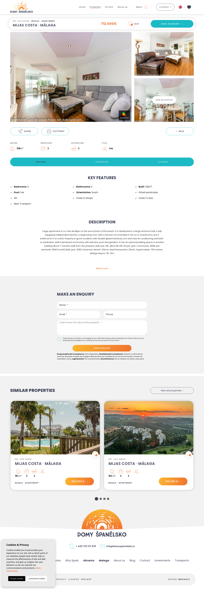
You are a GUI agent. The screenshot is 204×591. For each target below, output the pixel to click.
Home (82, 7)
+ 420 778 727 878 (86, 546)
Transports (182, 560)
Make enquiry (102, 348)
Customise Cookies (37, 578)
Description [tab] (102, 162)
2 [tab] (101, 499)
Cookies (74, 579)
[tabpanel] (55, 445)
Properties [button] (95, 7)
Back (181, 131)
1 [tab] (96, 499)
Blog (132, 560)
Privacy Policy (133, 338)
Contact (145, 560)
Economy (163, 162)
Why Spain (72, 560)
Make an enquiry (170, 23)
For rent (109, 7)
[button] (24, 131)
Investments (162, 560)
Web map (86, 579)
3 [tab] (104, 499)
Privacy (61, 579)
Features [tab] (41, 162)
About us (122, 7)
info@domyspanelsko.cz (120, 546)
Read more (102, 268)
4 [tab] (108, 499)
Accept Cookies (16, 578)
